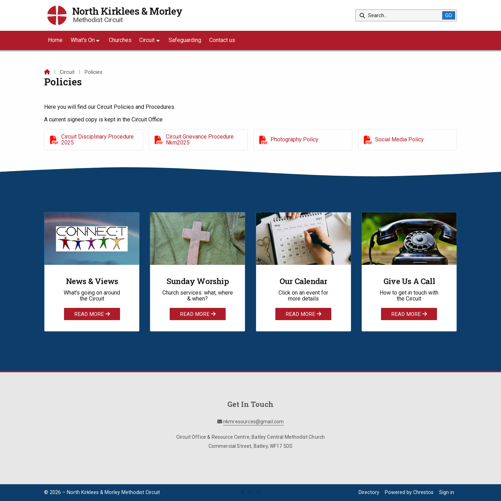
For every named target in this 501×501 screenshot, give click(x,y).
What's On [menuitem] (83, 40)
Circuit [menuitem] (147, 40)
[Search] (401, 15)
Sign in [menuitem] (446, 492)
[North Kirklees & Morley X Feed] (250, 492)
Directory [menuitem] (369, 492)
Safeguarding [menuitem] (185, 40)
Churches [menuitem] (120, 40)
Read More (92, 314)
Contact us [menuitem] (222, 40)
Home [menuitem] (55, 40)
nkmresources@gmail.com (253, 421)
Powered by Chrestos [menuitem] (409, 492)
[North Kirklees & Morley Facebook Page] (242, 492)
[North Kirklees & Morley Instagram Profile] (258, 492)
